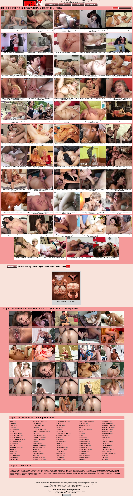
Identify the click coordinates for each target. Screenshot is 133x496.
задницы (35, 451)
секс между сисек (107, 425)
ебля (34, 441)
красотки (58, 423)
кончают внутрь (38, 457)
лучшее (115, 8)
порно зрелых (83, 443)
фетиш (104, 455)
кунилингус (59, 425)
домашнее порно (38, 437)
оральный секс (83, 425)
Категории (51, 4)
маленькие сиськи (61, 435)
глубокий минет (38, 425)
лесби (58, 429)
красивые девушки (61, 421)
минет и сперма (61, 447)
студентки (105, 447)
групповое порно (38, 429)
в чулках (13, 457)
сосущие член (106, 441)
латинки (58, 427)
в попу (12, 451)
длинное (127, 8)
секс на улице (106, 429)
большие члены (15, 437)
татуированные (106, 449)
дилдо (35, 433)
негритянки (82, 423)
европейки (36, 443)
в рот (12, 453)
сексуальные (106, 431)
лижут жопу (59, 431)
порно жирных (83, 441)
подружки (82, 437)
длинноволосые (38, 435)
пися (80, 435)
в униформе (14, 455)
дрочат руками (37, 439)
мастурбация (60, 441)
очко (80, 431)
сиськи (104, 435)
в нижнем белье (15, 447)
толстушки (105, 451)
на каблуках (60, 453)
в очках (12, 449)
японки (104, 459)
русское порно (83, 457)
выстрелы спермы (38, 421)
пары (80, 433)
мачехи (58, 443)
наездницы (59, 459)
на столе (59, 457)
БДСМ (12, 421)
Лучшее (64, 4)
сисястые (105, 437)
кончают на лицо (38, 459)
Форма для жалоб (73, 489)
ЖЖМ (12, 423)
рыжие (81, 459)
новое (121, 8)
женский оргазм (38, 445)
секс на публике (107, 427)
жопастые (36, 449)
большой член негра (16, 439)
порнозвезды (83, 451)
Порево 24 (12, 267)
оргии (80, 427)
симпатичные (106, 433)
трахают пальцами (107, 453)
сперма (104, 443)
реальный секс (83, 455)
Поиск (78, 4)
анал (11, 427)
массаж (58, 439)
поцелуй (81, 453)
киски (35, 455)
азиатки (12, 425)
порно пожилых (84, 445)
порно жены (83, 439)
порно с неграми (84, 449)
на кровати (59, 455)
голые (35, 427)
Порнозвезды (91, 4)
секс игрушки (106, 423)
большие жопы (15, 433)
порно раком (83, 447)
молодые (59, 451)
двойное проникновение (40, 431)
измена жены (37, 453)
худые (104, 457)
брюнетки (13, 443)
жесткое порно (37, 447)
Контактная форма (59, 489)
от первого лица (84, 429)
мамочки (58, 437)
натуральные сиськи (85, 421)
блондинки (13, 429)
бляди (12, 431)
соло (103, 439)
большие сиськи (15, 435)
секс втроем (105, 421)
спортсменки (106, 445)
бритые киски (14, 441)
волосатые (13, 459)
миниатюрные (60, 449)
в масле (12, 445)
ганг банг (36, 423)
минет (58, 445)
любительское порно (62, 433)
